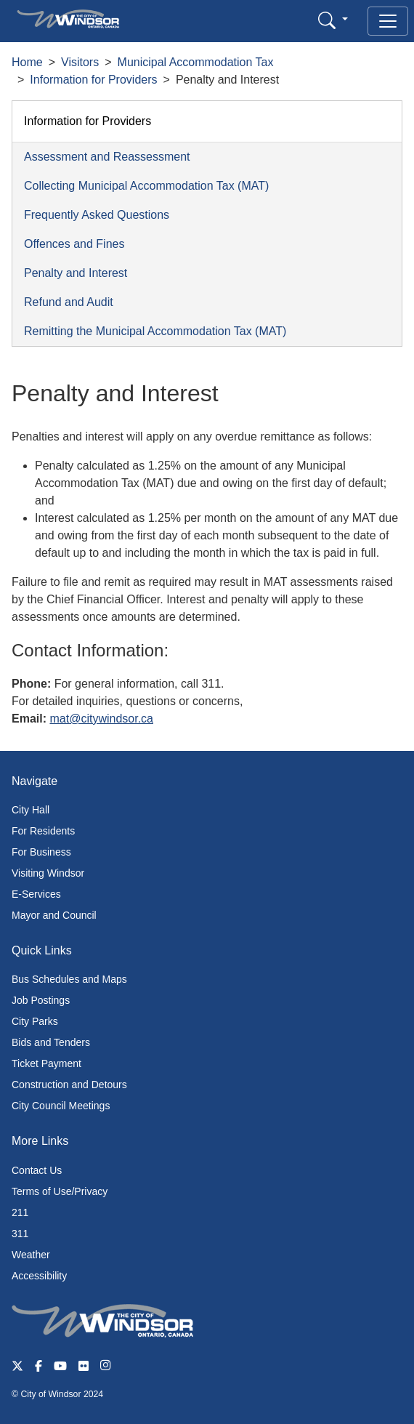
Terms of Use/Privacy (59, 1191)
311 (20, 1233)
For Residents (43, 831)
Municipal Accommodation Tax (196, 62)
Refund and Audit (68, 302)
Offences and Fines (74, 244)
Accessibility (39, 1276)
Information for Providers (93, 79)
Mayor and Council (54, 915)
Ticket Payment (46, 1063)
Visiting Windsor (48, 873)
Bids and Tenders (51, 1042)
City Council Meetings (61, 1105)
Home (27, 62)
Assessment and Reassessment (107, 156)
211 (20, 1212)
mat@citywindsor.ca (101, 718)
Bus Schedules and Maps (69, 979)
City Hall (30, 810)
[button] (333, 20)
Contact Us (37, 1170)
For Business (41, 852)
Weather (31, 1254)
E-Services (36, 894)
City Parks (35, 1021)
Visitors (80, 62)
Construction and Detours (69, 1084)
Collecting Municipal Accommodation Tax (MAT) (146, 186)
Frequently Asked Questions (96, 215)
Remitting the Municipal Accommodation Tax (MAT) (155, 331)
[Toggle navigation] (388, 21)
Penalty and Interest (75, 273)
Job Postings (41, 1000)
